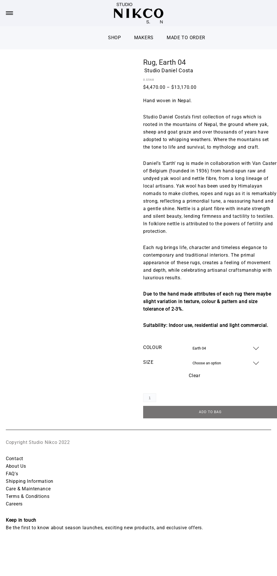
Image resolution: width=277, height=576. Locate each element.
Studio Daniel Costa (168, 70)
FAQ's (12, 474)
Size (148, 362)
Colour (152, 347)
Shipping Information (29, 482)
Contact (14, 459)
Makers (144, 37)
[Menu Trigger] (9, 13)
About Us (16, 466)
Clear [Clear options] (194, 375)
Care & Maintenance (28, 489)
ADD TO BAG (210, 413)
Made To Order (186, 37)
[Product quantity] (149, 397)
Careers (14, 504)
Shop (114, 37)
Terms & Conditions (28, 497)
